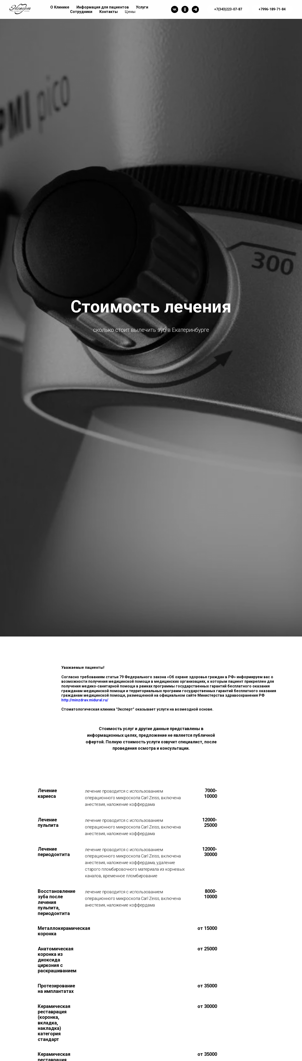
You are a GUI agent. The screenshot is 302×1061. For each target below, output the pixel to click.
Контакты (108, 11)
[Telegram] (195, 9)
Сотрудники (81, 11)
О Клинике (59, 7)
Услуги (142, 7)
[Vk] (174, 9)
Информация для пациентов (102, 7)
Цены (130, 11)
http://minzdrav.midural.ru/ (84, 700)
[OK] (185, 9)
